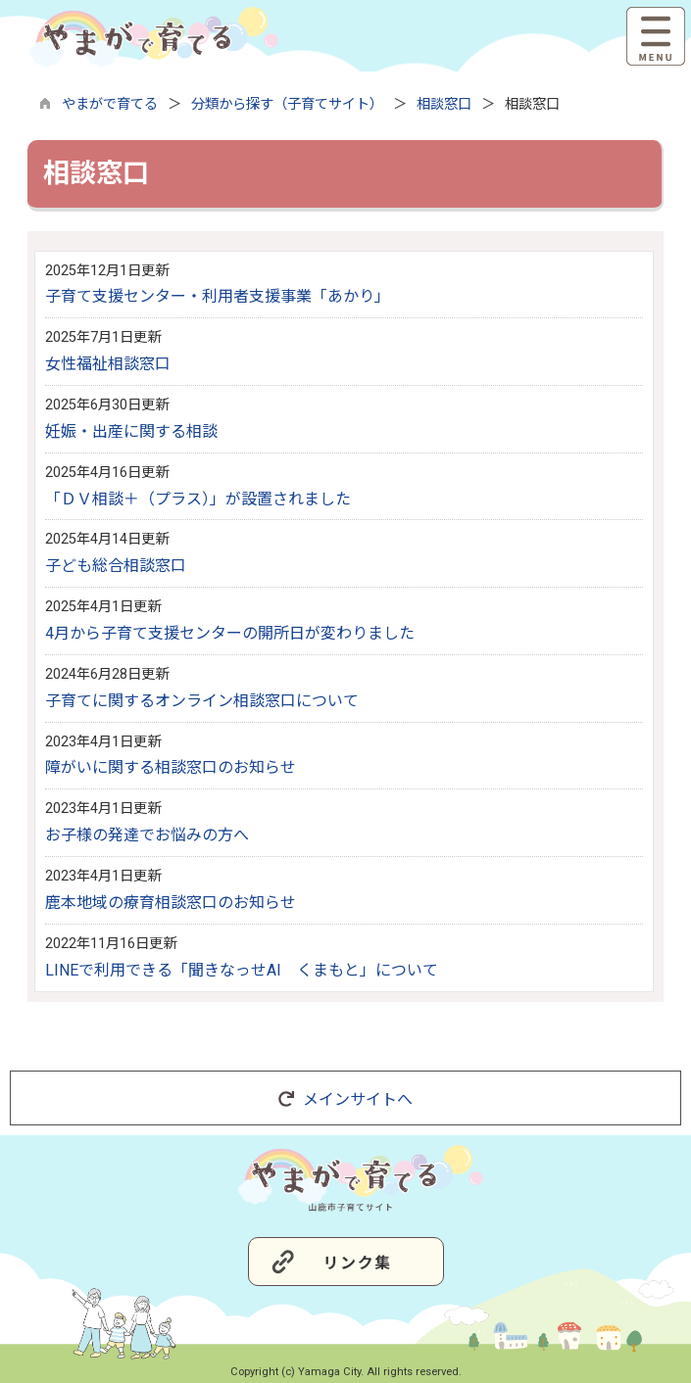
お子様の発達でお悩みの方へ (147, 835)
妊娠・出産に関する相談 (131, 431)
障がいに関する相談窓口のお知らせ (170, 767)
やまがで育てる (110, 104)
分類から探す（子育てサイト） (287, 104)
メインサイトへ (345, 1099)
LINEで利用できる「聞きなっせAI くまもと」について (241, 970)
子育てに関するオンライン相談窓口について (202, 701)
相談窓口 (444, 104)
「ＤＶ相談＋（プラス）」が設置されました (198, 499)
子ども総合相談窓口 (115, 565)
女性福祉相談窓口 (108, 364)
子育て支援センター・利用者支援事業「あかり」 (217, 296)
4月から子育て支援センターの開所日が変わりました (230, 633)
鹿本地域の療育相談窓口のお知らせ (170, 902)
